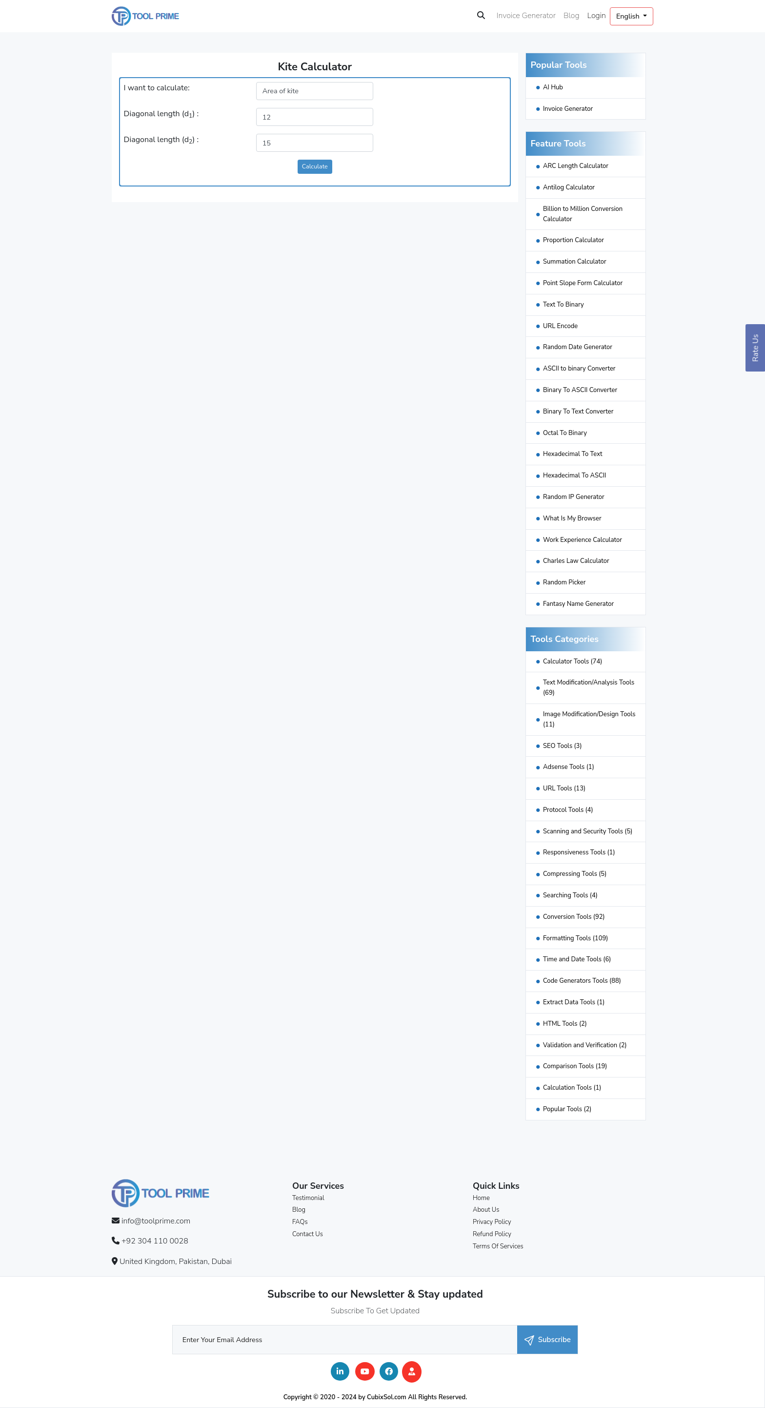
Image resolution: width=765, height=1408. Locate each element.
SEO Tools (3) (562, 746)
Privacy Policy (492, 1222)
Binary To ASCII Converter (580, 390)
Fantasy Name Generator (578, 604)
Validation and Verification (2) (585, 1045)
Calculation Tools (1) (572, 1087)
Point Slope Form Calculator (583, 283)
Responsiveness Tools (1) (579, 852)
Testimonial (308, 1198)
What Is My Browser (572, 518)
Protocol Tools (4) (568, 810)
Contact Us (307, 1234)
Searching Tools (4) (570, 895)
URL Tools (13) (564, 788)
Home (481, 1198)
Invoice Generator (526, 15)
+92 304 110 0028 (154, 1241)
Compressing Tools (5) (574, 874)
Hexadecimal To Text (573, 454)
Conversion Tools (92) (574, 916)
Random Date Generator (577, 347)
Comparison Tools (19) (575, 1066)
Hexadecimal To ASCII (574, 475)
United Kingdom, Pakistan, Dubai (176, 1261)
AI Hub (553, 87)
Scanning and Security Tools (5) (587, 831)
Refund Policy (492, 1234)
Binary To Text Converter (578, 411)
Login (596, 15)
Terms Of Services (498, 1246)
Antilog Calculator (569, 187)
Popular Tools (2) (567, 1109)
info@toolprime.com (155, 1221)
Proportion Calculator (573, 240)
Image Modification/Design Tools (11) (589, 719)
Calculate (315, 166)
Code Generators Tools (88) (582, 980)
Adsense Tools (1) (568, 767)
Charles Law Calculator (576, 561)
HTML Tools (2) (565, 1023)
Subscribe (547, 1340)
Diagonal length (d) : (161, 114)
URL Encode (560, 326)
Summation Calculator (574, 261)
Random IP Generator (573, 497)
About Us (486, 1209)
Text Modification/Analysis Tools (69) (588, 687)
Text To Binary (563, 304)
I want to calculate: (157, 88)
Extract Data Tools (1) (573, 1002)
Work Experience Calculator (582, 540)
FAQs (300, 1222)
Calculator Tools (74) (572, 661)
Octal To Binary (565, 433)
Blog (572, 15)
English (628, 16)
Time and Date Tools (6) (577, 959)
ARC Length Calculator (575, 166)
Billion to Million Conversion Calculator (583, 214)
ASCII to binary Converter (579, 368)
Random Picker (564, 582)
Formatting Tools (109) (575, 938)
